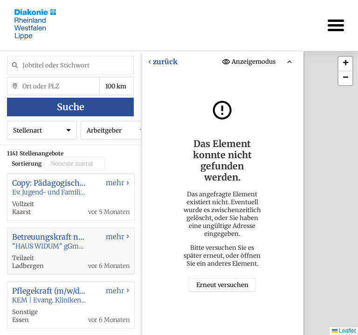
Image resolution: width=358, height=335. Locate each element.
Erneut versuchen (222, 285)
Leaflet (344, 331)
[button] (345, 64)
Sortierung (27, 163)
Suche (70, 107)
